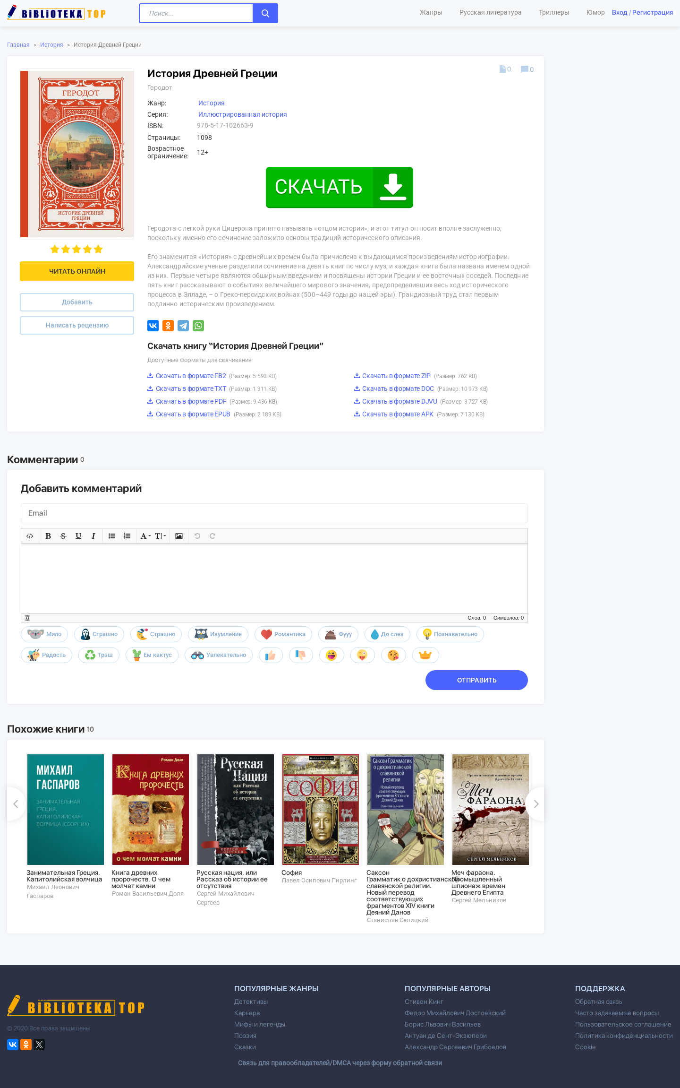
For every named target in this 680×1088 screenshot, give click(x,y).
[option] (62, 826)
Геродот (159, 87)
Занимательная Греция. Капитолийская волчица (64, 876)
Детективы (251, 1001)
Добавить (77, 302)
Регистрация (652, 12)
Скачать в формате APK (419, 414)
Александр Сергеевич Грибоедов (455, 1047)
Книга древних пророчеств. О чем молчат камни (140, 879)
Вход (620, 12)
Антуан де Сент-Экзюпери (446, 1035)
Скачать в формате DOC (421, 388)
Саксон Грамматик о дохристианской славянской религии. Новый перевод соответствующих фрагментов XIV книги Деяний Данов (412, 892)
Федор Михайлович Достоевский (455, 1013)
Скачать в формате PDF (212, 401)
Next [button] (534, 804)
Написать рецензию (77, 325)
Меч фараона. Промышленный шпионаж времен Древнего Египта (478, 882)
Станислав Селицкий (398, 920)
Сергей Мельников (479, 900)
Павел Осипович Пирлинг (319, 880)
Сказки (245, 1047)
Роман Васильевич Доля (148, 893)
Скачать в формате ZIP (415, 376)
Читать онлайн (77, 271)
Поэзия (245, 1035)
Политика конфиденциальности (624, 1035)
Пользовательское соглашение (623, 1024)
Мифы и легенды (259, 1024)
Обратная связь (598, 1001)
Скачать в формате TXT (212, 388)
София (291, 872)
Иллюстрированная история (242, 114)
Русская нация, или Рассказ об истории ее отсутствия (232, 879)
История (51, 45)
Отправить (477, 680)
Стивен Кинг (424, 1001)
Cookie (585, 1047)
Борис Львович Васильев (443, 1024)
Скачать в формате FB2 (212, 376)
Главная (18, 45)
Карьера (247, 1013)
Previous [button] (16, 804)
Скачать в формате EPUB (214, 414)
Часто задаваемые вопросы (617, 1013)
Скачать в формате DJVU (421, 401)
